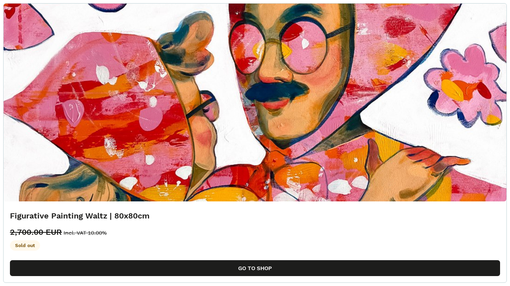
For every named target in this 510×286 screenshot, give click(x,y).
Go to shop (255, 268)
